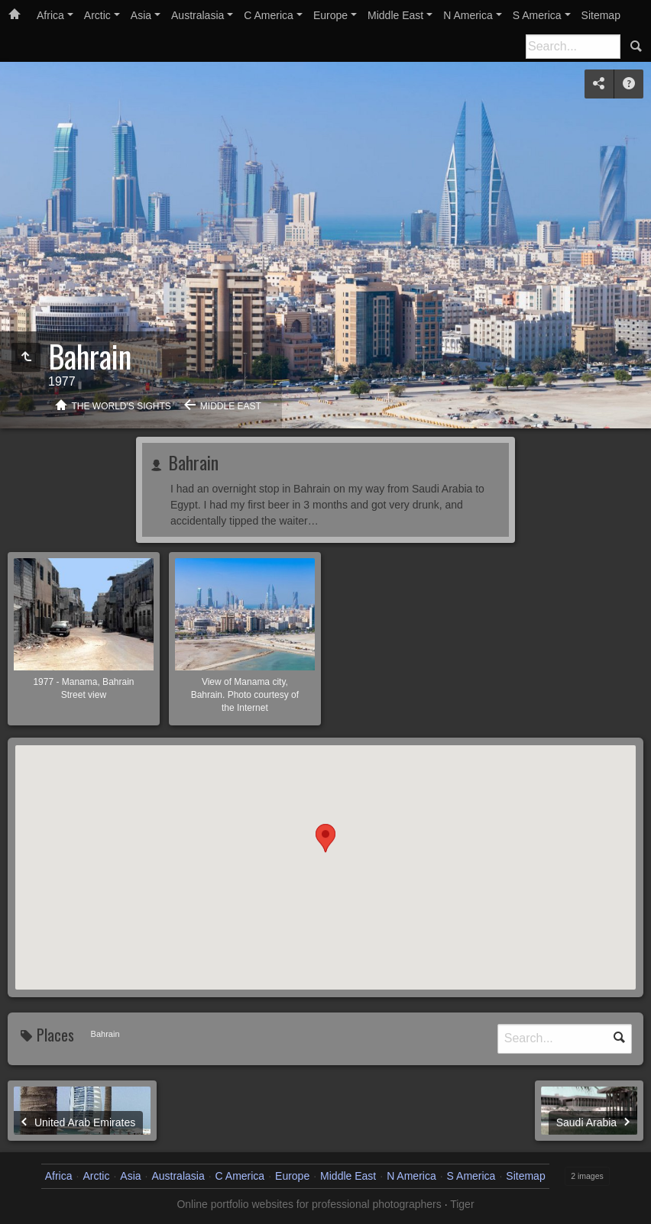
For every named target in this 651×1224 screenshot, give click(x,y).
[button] (325, 853)
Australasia (197, 15)
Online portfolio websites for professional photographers (309, 1204)
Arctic (97, 15)
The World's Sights (121, 406)
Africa (50, 15)
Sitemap (600, 15)
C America (268, 15)
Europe (330, 15)
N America (468, 15)
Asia (141, 15)
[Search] (573, 46)
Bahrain (191, 462)
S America (537, 15)
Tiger (462, 1204)
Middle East (395, 15)
